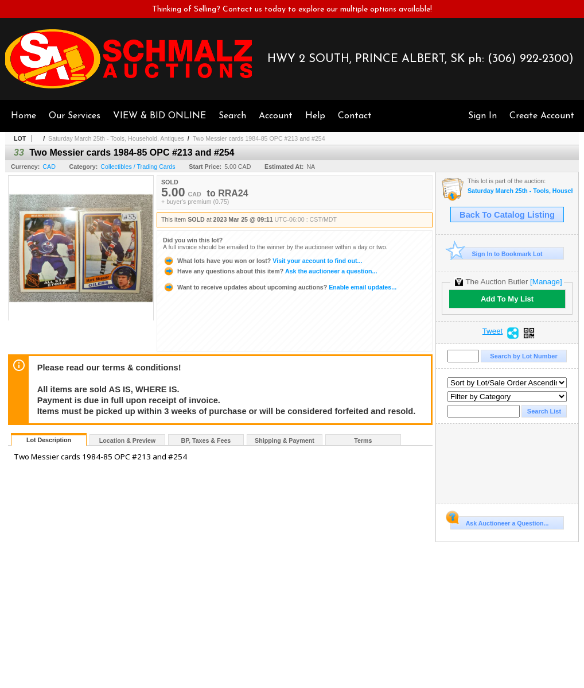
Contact (355, 116)
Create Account (541, 116)
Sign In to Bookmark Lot (496, 253)
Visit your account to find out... (262, 260)
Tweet (492, 331)
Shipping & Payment (284, 440)
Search (232, 116)
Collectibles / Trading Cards (137, 166)
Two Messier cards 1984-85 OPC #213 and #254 (259, 138)
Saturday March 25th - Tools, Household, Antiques (116, 138)
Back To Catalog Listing (507, 214)
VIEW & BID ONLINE (159, 116)
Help (315, 116)
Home (23, 116)
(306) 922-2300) (531, 59)
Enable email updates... (279, 287)
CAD (49, 166)
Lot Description (48, 439)
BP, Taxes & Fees (206, 440)
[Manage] (546, 281)
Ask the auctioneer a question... (270, 271)
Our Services (74, 116)
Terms (363, 440)
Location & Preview (127, 440)
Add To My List (507, 299)
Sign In (482, 116)
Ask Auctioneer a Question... (499, 521)
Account (276, 116)
